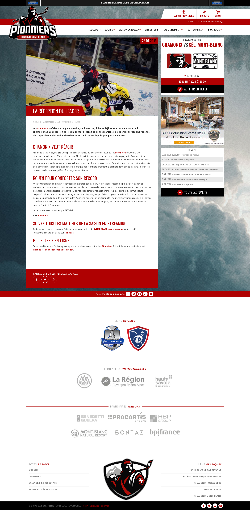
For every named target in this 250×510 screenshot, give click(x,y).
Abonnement (173, 29)
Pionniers (42, 128)
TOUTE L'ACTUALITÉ (192, 192)
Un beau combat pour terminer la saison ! (192, 174)
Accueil (37, 121)
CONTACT (107, 505)
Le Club (95, 29)
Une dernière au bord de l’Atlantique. (190, 179)
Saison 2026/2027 (130, 29)
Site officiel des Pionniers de (199, 21)
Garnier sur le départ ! (183, 159)
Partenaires (196, 29)
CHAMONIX (172, 44)
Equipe (110, 29)
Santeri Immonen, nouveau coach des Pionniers (195, 169)
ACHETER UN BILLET (192, 89)
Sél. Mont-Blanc (206, 44)
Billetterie (153, 29)
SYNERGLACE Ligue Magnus (108, 228)
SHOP (218, 13)
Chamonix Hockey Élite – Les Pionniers (33, 22)
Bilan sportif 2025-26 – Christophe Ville (190, 164)
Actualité (48, 121)
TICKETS (206, 13)
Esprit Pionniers (188, 13)
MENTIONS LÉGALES (92, 505)
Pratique (215, 29)
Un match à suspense (182, 184)
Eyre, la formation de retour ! (186, 154)
